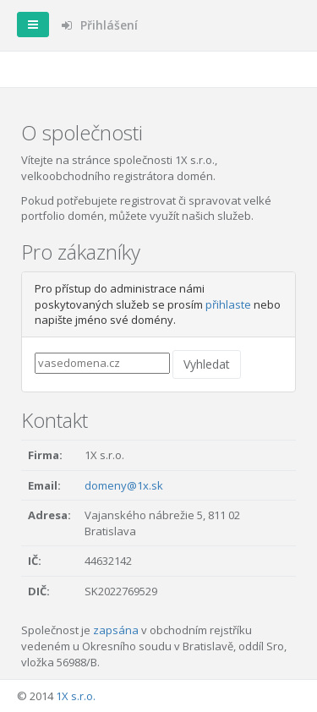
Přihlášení (100, 25)
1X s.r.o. (76, 696)
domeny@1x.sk (124, 485)
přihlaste (228, 304)
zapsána (116, 630)
